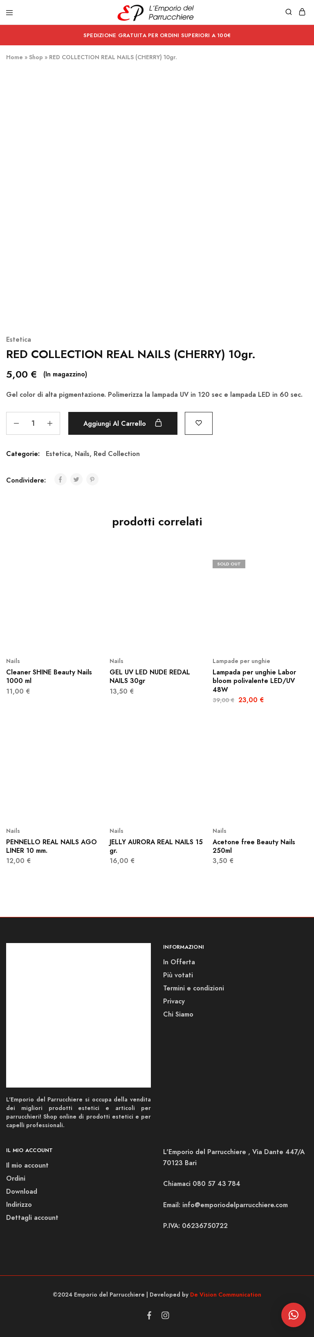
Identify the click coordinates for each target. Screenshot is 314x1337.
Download (21, 1191)
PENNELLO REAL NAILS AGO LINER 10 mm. (51, 846)
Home (14, 57)
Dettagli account (32, 1217)
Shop (36, 57)
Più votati (178, 975)
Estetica (18, 339)
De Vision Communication (225, 1294)
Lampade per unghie (241, 661)
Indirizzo (19, 1204)
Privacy (174, 1001)
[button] (293, 1315)
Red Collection (117, 453)
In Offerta (179, 962)
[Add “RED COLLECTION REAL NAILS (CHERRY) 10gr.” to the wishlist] (198, 422)
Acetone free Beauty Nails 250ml (254, 846)
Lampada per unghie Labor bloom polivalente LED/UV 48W (254, 680)
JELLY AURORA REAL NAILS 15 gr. (156, 846)
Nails (82, 453)
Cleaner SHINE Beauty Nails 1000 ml (49, 676)
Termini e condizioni (193, 988)
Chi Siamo (178, 1014)
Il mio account (27, 1165)
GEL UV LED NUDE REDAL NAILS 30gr (150, 676)
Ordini (15, 1178)
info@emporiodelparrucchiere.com (235, 1205)
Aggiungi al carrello (122, 423)
